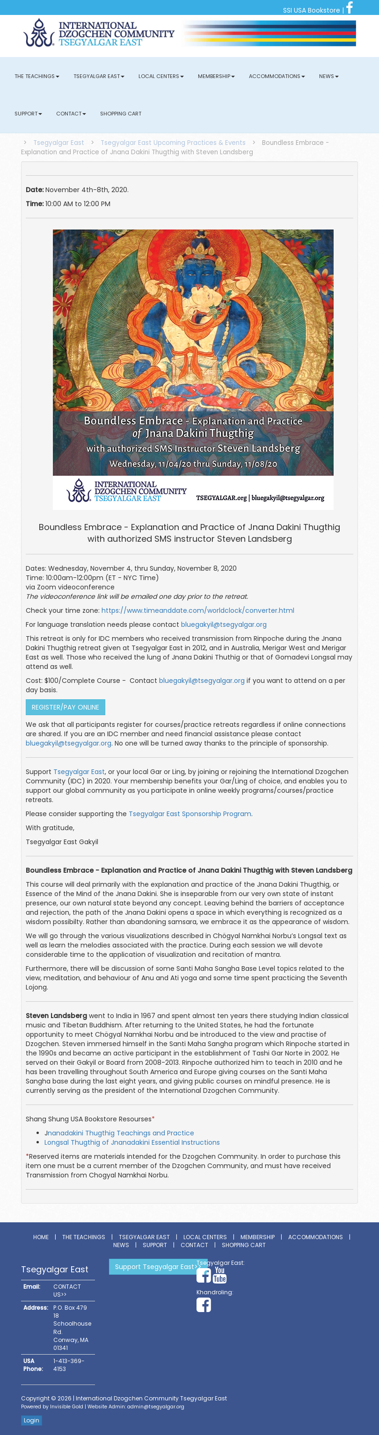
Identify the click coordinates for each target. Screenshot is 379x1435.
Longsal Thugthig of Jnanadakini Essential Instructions (132, 1142)
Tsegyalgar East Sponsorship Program (190, 813)
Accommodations (277, 76)
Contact (71, 113)
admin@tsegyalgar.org (155, 1406)
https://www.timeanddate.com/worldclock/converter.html (198, 610)
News (329, 76)
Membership (216, 76)
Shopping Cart (120, 113)
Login (31, 1420)
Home (41, 1237)
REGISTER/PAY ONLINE (65, 707)
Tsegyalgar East (98, 76)
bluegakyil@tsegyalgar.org (224, 624)
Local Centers (161, 76)
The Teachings (37, 76)
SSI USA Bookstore (311, 10)
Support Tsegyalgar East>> (158, 1266)
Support (28, 113)
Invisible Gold (66, 1406)
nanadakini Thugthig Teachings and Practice (121, 1133)
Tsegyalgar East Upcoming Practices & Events (173, 142)
